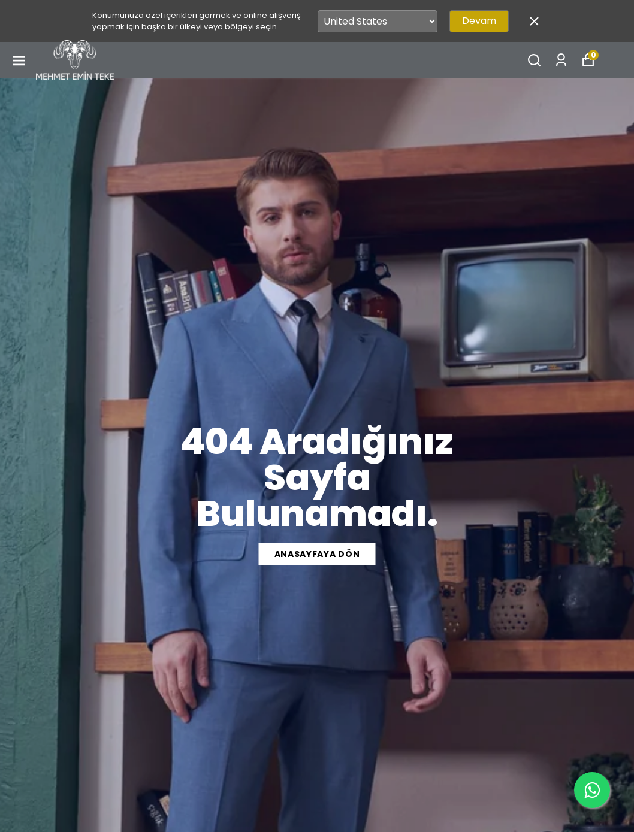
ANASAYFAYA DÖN (317, 554)
